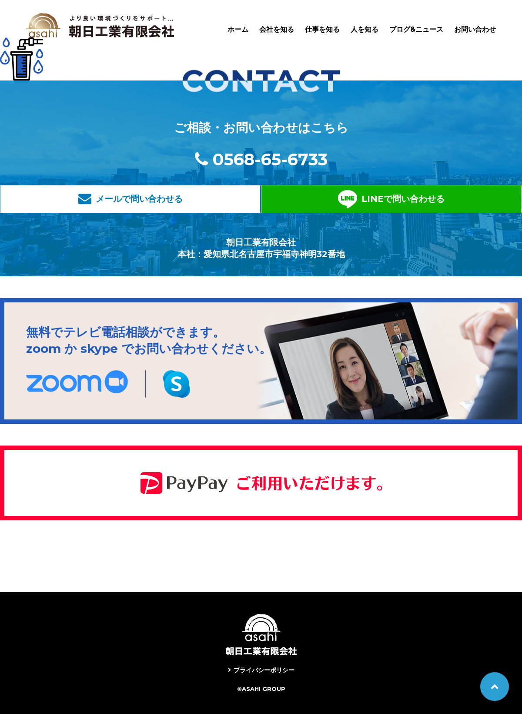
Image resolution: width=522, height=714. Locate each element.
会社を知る (276, 29)
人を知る (364, 29)
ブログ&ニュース (416, 29)
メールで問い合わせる (189, 199)
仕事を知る (322, 29)
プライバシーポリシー (264, 670)
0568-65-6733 (270, 159)
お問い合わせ (475, 29)
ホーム (238, 29)
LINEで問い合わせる (344, 199)
